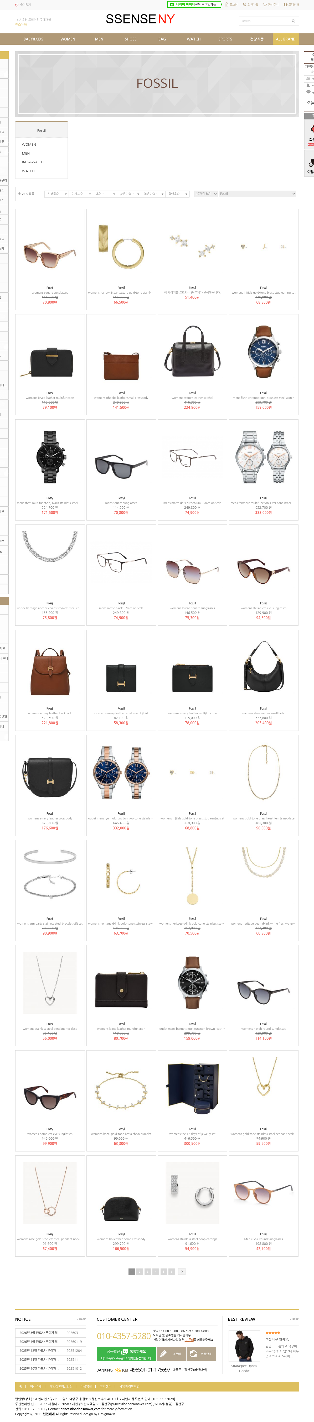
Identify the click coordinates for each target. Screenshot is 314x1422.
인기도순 (77, 194)
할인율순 (174, 194)
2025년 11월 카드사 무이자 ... (39, 1359)
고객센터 (294, 4)
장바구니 (273, 4)
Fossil (41, 130)
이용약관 (86, 1386)
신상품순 (53, 194)
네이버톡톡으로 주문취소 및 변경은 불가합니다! (126, 1354)
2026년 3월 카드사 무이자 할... (39, 1332)
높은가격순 (151, 194)
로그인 (234, 4)
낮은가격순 (127, 194)
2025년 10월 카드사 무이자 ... (39, 1368)
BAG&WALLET (33, 162)
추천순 (100, 194)
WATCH (28, 171)
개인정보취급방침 (61, 1386)
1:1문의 (189, 1340)
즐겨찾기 (25, 4)
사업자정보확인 (129, 1386)
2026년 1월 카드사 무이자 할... (39, 1341)
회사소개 (36, 1386)
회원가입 (253, 4)
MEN (26, 153)
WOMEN (29, 144)
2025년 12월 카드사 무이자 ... (39, 1350)
